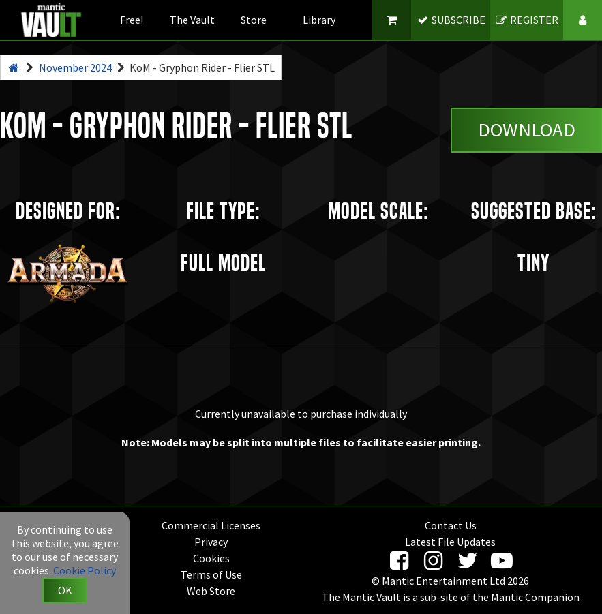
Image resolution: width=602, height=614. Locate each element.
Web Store (211, 591)
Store (254, 20)
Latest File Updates (450, 542)
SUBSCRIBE (450, 20)
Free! (131, 20)
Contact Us (451, 525)
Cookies (211, 558)
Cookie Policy (84, 570)
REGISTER (526, 20)
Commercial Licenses (211, 525)
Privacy (211, 542)
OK (65, 590)
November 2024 (75, 67)
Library (319, 20)
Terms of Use (211, 574)
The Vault (192, 20)
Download (526, 129)
